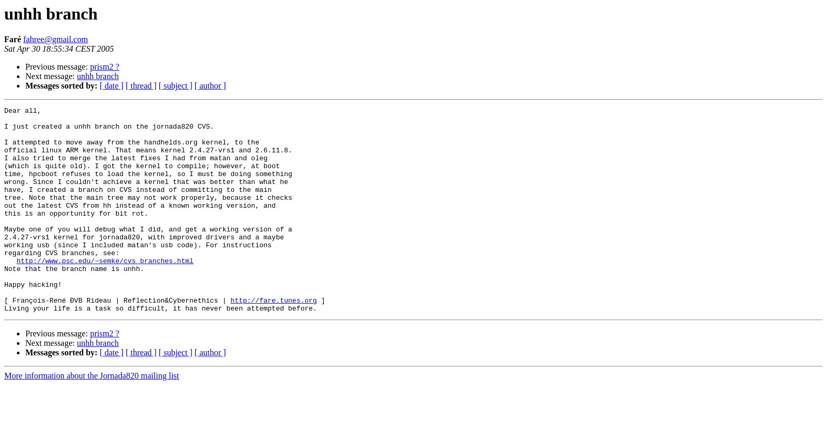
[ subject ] (176, 85)
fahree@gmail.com (55, 39)
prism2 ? (105, 66)
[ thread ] (141, 85)
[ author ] (210, 85)
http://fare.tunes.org (273, 339)
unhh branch (98, 76)
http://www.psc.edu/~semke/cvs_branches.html (104, 292)
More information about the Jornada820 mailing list (91, 416)
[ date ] (111, 85)
